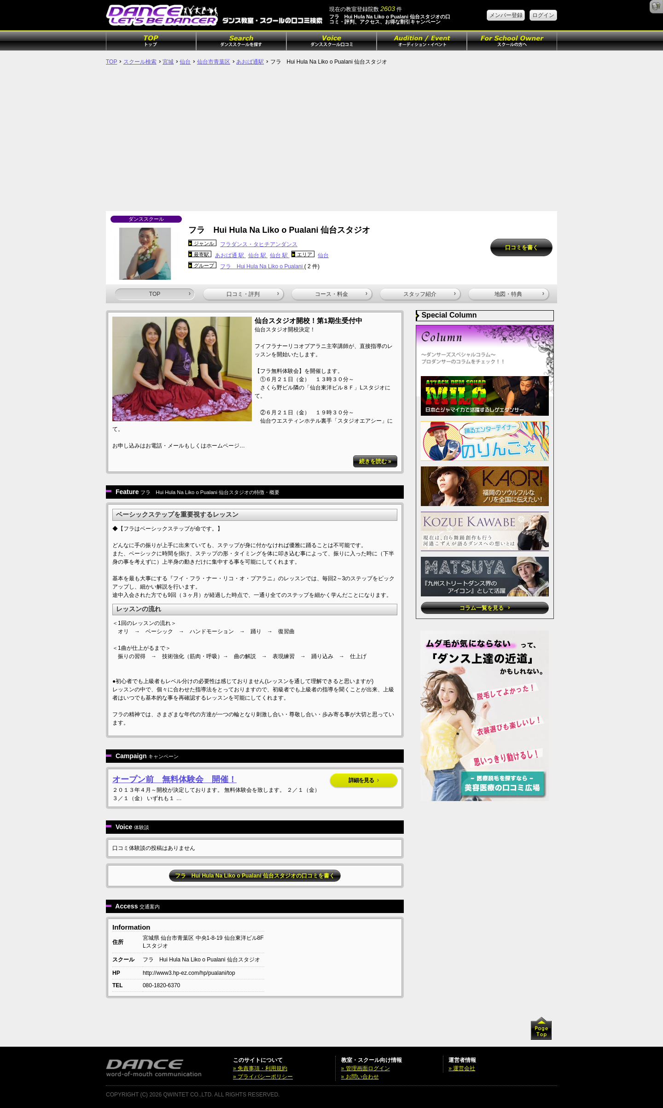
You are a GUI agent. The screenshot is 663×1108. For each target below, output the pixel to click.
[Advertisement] (331, 141)
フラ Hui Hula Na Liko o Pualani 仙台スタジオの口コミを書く (255, 875)
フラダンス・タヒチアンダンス (258, 244)
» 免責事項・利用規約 (260, 1068)
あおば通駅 (250, 62)
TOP (111, 62)
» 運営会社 (461, 1068)
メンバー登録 (506, 15)
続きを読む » (375, 461)
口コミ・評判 (253, 294)
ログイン (543, 15)
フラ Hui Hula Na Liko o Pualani (262, 266)
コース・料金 (341, 294)
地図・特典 (519, 294)
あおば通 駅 (230, 255)
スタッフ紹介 (429, 294)
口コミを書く (521, 247)
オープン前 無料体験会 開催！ (174, 779)
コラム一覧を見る (484, 608)
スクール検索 (140, 62)
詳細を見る (364, 780)
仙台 (185, 62)
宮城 (168, 62)
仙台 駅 (258, 255)
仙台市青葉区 (213, 62)
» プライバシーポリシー (263, 1076)
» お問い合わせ (360, 1076)
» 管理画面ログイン (365, 1068)
